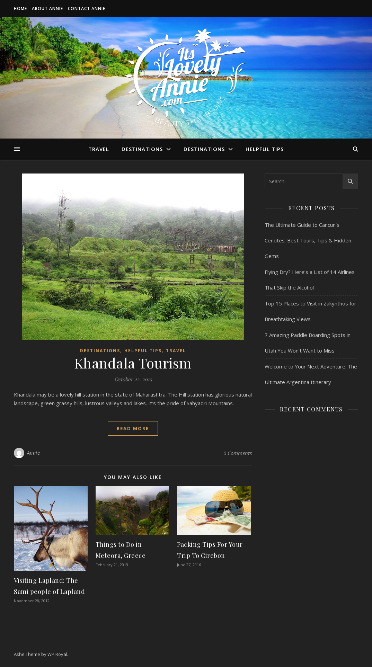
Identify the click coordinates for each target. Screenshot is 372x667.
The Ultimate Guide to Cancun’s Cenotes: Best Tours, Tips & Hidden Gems (308, 240)
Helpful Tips (265, 148)
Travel (98, 148)
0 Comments (237, 453)
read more (133, 428)
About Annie (47, 8)
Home (20, 8)
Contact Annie (86, 8)
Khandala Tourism (133, 363)
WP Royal (57, 654)
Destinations (142, 148)
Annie (33, 453)
